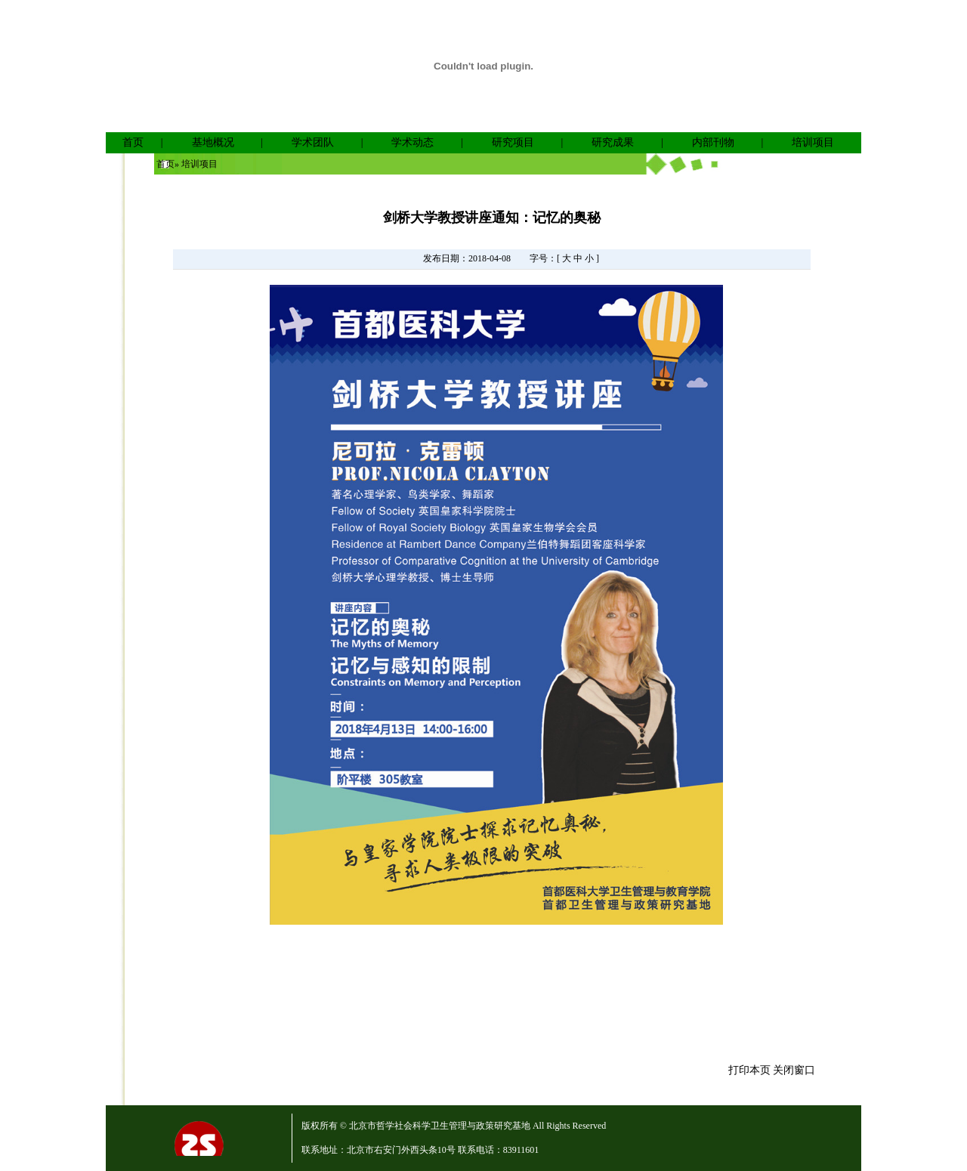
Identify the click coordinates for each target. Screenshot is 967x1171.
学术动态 (412, 142)
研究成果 (613, 142)
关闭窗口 (794, 1070)
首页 (133, 142)
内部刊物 (713, 142)
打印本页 (749, 1070)
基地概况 (213, 142)
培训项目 (813, 142)
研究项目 (513, 142)
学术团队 (313, 142)
